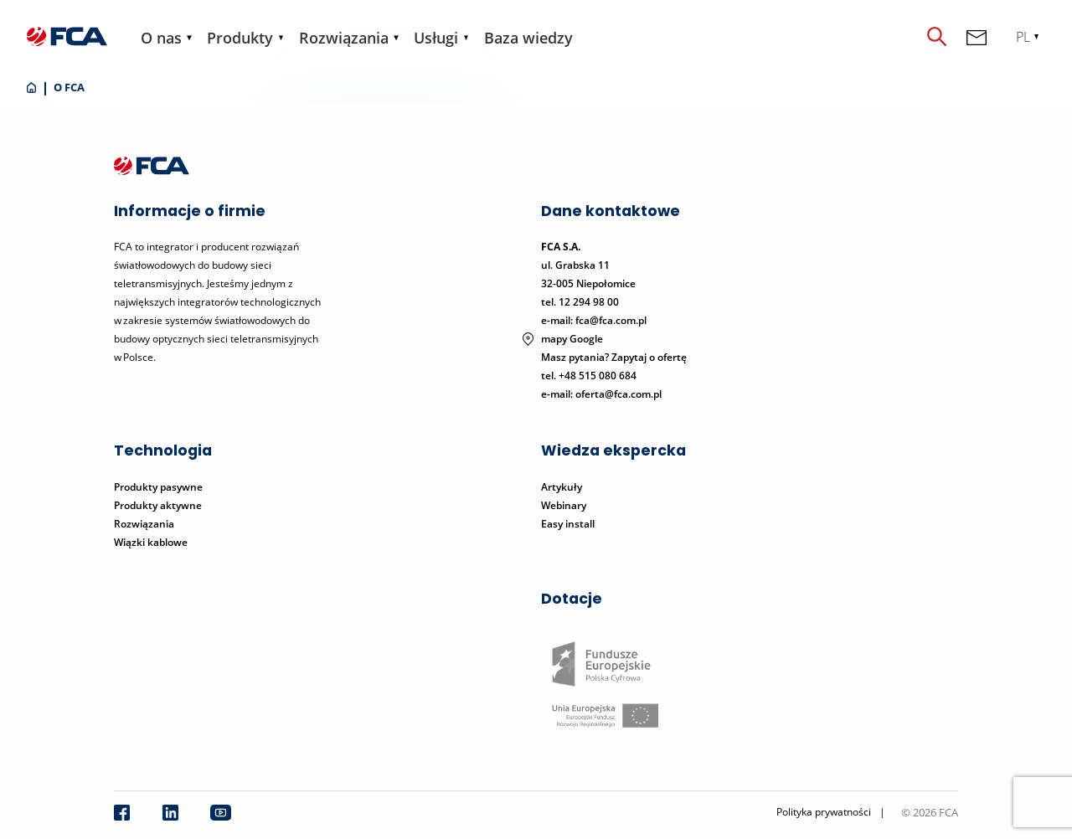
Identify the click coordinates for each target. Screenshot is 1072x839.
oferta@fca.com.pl (618, 394)
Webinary (563, 505)
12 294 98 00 (589, 302)
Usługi (436, 38)
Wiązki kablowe (151, 542)
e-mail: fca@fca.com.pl (594, 320)
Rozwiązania (344, 38)
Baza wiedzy (528, 38)
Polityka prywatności (823, 812)
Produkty (240, 38)
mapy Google (572, 339)
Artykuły (561, 487)
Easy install (568, 524)
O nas (161, 38)
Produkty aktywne (159, 505)
